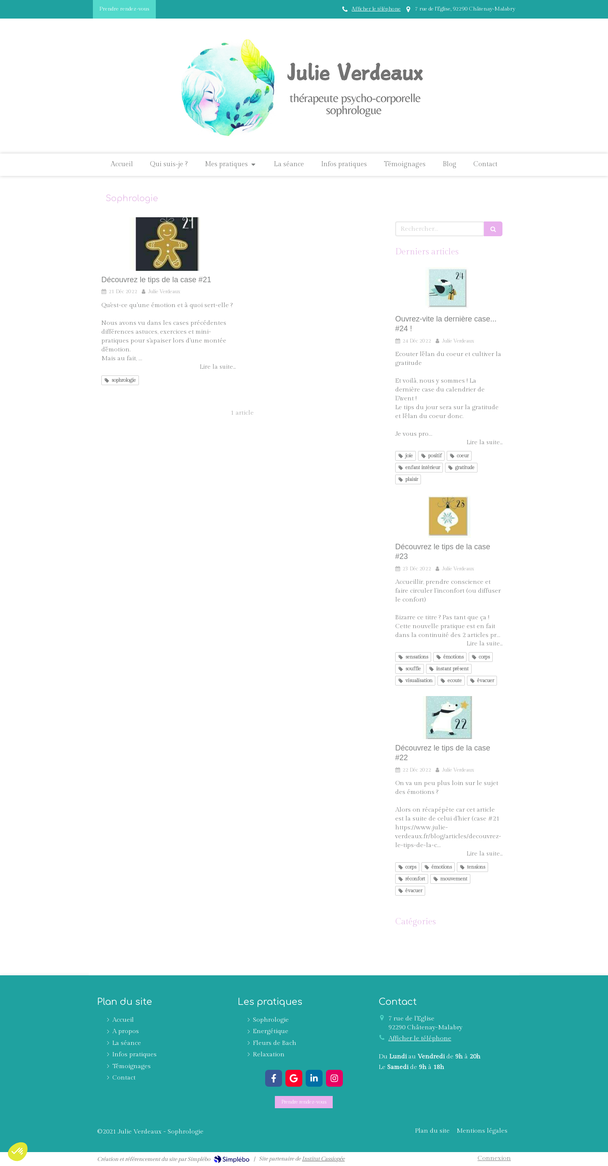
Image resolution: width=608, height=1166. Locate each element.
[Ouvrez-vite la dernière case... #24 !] (448, 288)
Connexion (494, 1158)
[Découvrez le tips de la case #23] (448, 516)
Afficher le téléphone (376, 9)
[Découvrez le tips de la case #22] (448, 717)
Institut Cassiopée (323, 1158)
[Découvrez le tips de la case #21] (168, 244)
